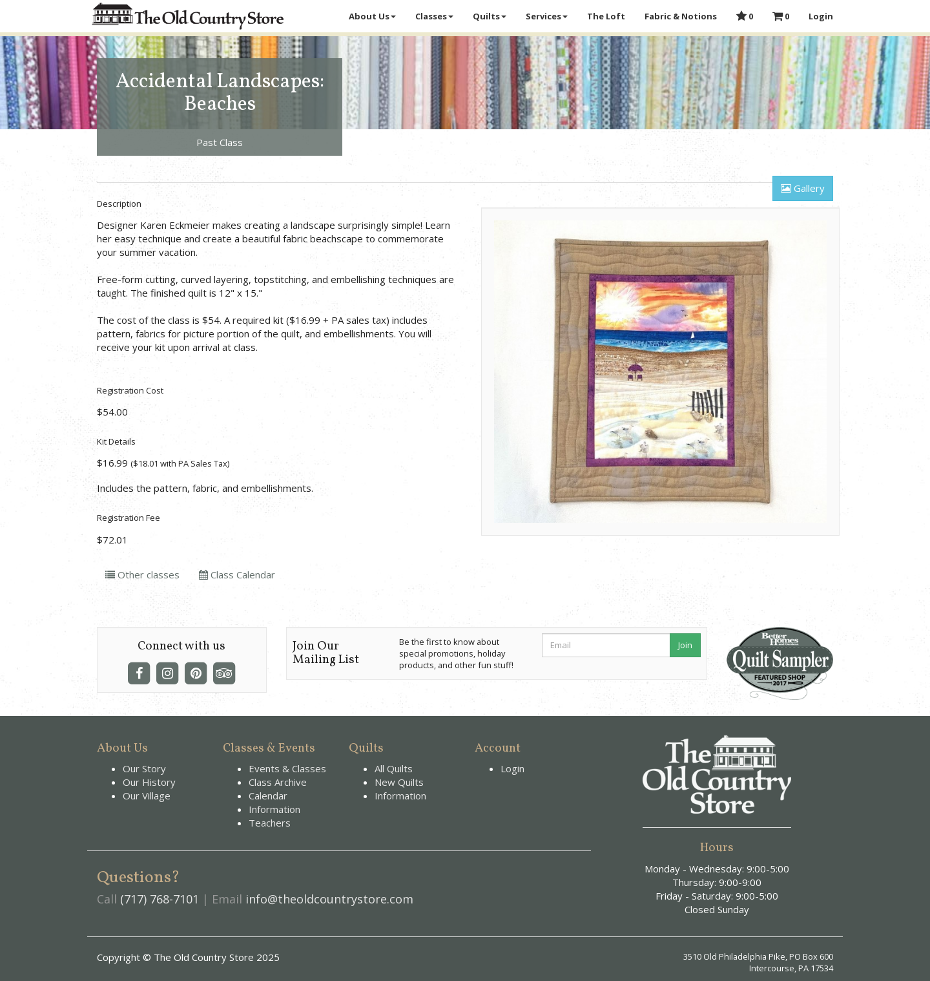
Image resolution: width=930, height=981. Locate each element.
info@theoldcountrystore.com (329, 899)
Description (119, 203)
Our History (149, 781)
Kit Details (116, 441)
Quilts (489, 16)
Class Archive (278, 781)
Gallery (803, 188)
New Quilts (399, 781)
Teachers (270, 822)
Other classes (142, 574)
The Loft (606, 16)
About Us (372, 16)
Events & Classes (287, 768)
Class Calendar (237, 574)
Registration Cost (130, 390)
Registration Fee (128, 517)
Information (274, 809)
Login (821, 16)
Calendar (268, 795)
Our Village (146, 795)
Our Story (144, 768)
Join (685, 645)
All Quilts (394, 768)
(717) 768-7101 (159, 899)
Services (547, 16)
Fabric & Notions (681, 16)
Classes (434, 16)
